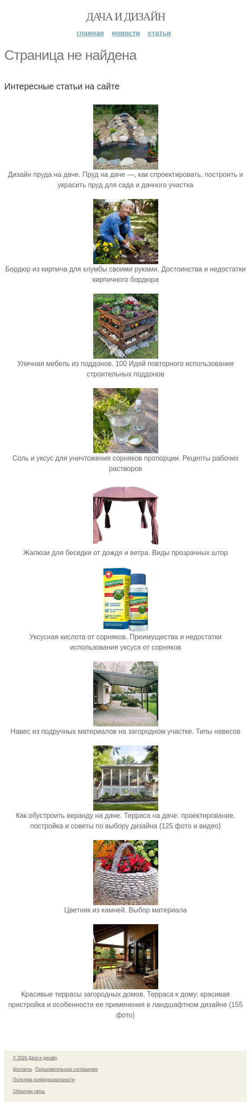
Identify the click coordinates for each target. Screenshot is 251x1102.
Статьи (159, 33)
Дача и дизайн (125, 16)
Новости (126, 33)
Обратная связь (29, 1091)
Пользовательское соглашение (67, 1069)
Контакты (22, 1069)
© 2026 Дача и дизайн (35, 1058)
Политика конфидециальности (44, 1079)
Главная (90, 33)
